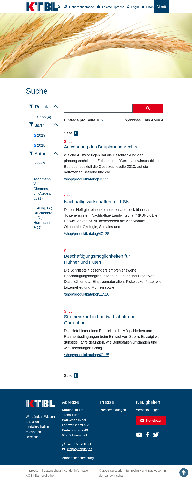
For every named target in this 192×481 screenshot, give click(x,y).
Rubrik (41, 106)
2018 (39, 145)
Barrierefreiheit (45, 475)
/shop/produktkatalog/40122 (86, 179)
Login (133, 7)
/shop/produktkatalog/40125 (86, 355)
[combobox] (98, 108)
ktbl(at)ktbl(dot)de (79, 449)
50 (109, 120)
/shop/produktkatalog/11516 (86, 294)
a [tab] (35, 162)
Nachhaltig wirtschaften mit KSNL (98, 201)
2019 (39, 135)
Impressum (33, 470)
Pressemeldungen (113, 410)
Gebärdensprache (82, 7)
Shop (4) (42, 117)
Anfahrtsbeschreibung (78, 458)
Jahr (39, 125)
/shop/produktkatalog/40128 (86, 234)
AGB (29, 475)
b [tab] (37, 162)
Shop (148, 7)
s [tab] (41, 162)
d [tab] (39, 162)
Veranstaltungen (148, 410)
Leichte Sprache (113, 7)
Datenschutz (52, 470)
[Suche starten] (148, 108)
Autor (40, 153)
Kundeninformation (77, 470)
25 (103, 120)
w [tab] (43, 162)
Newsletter (150, 420)
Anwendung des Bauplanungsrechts (100, 146)
